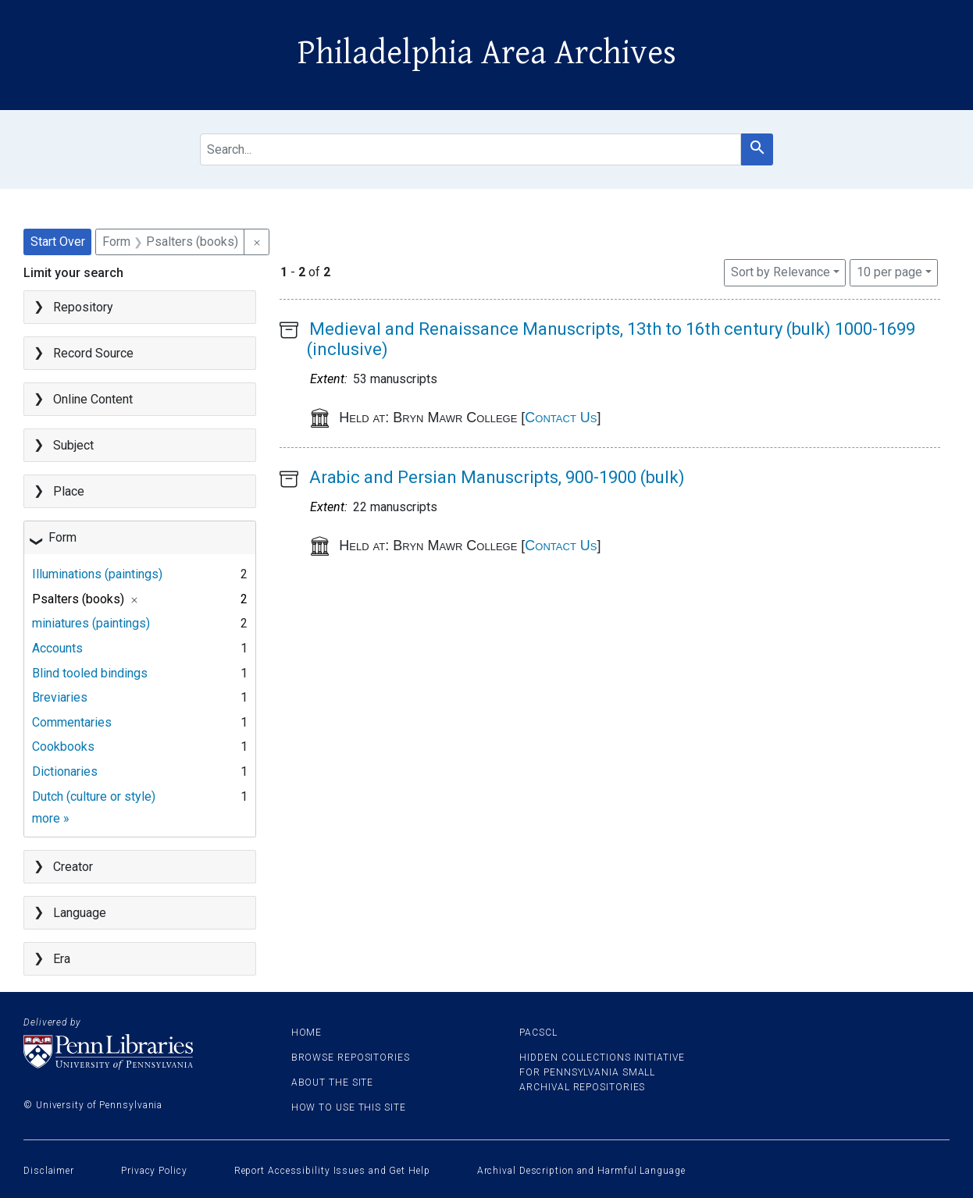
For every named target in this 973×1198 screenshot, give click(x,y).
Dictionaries (65, 771)
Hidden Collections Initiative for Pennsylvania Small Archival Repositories (601, 1072)
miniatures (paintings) (91, 623)
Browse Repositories (350, 1057)
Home (307, 1032)
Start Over (57, 241)
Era (61, 958)
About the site (332, 1082)
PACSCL (538, 1032)
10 (889, 270)
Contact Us (561, 417)
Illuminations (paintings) (97, 574)
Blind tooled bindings (90, 673)
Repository (83, 307)
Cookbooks (63, 746)
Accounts (57, 648)
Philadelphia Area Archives (487, 53)
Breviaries (59, 697)
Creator (73, 866)
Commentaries (72, 722)
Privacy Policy (154, 1170)
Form (62, 537)
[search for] (470, 149)
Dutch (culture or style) (93, 796)
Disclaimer (48, 1170)
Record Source (93, 353)
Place (68, 491)
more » (51, 818)
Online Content (93, 399)
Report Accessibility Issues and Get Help (332, 1170)
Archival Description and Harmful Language (581, 1170)
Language (79, 912)
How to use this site (348, 1107)
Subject (73, 445)
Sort (780, 272)
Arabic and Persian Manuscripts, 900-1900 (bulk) (497, 477)
